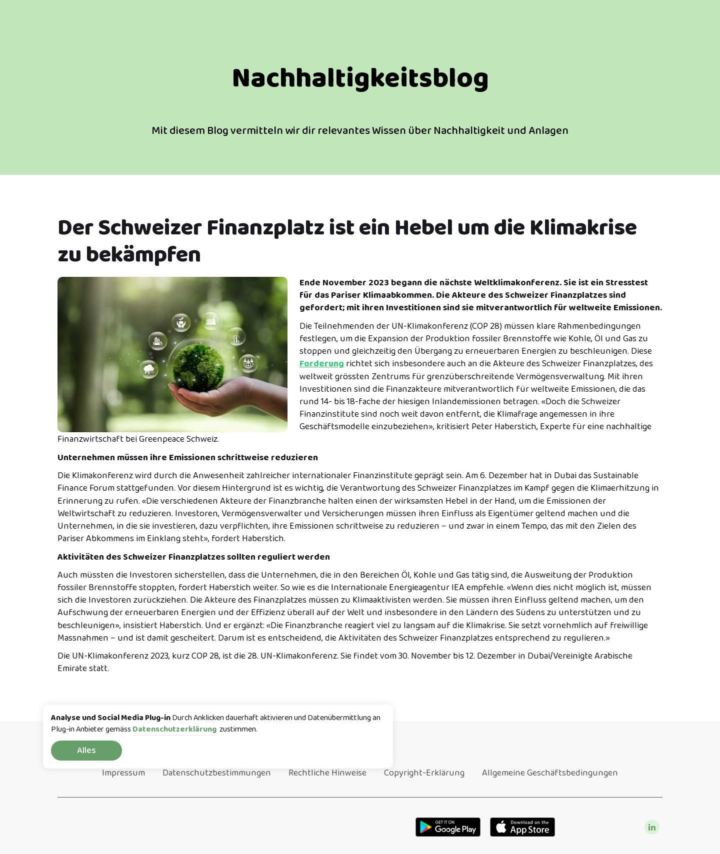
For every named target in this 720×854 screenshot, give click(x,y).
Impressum (123, 773)
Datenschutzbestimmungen (216, 773)
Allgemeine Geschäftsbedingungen (550, 773)
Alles (86, 751)
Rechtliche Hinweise (327, 773)
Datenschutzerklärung (174, 730)
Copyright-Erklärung (424, 773)
